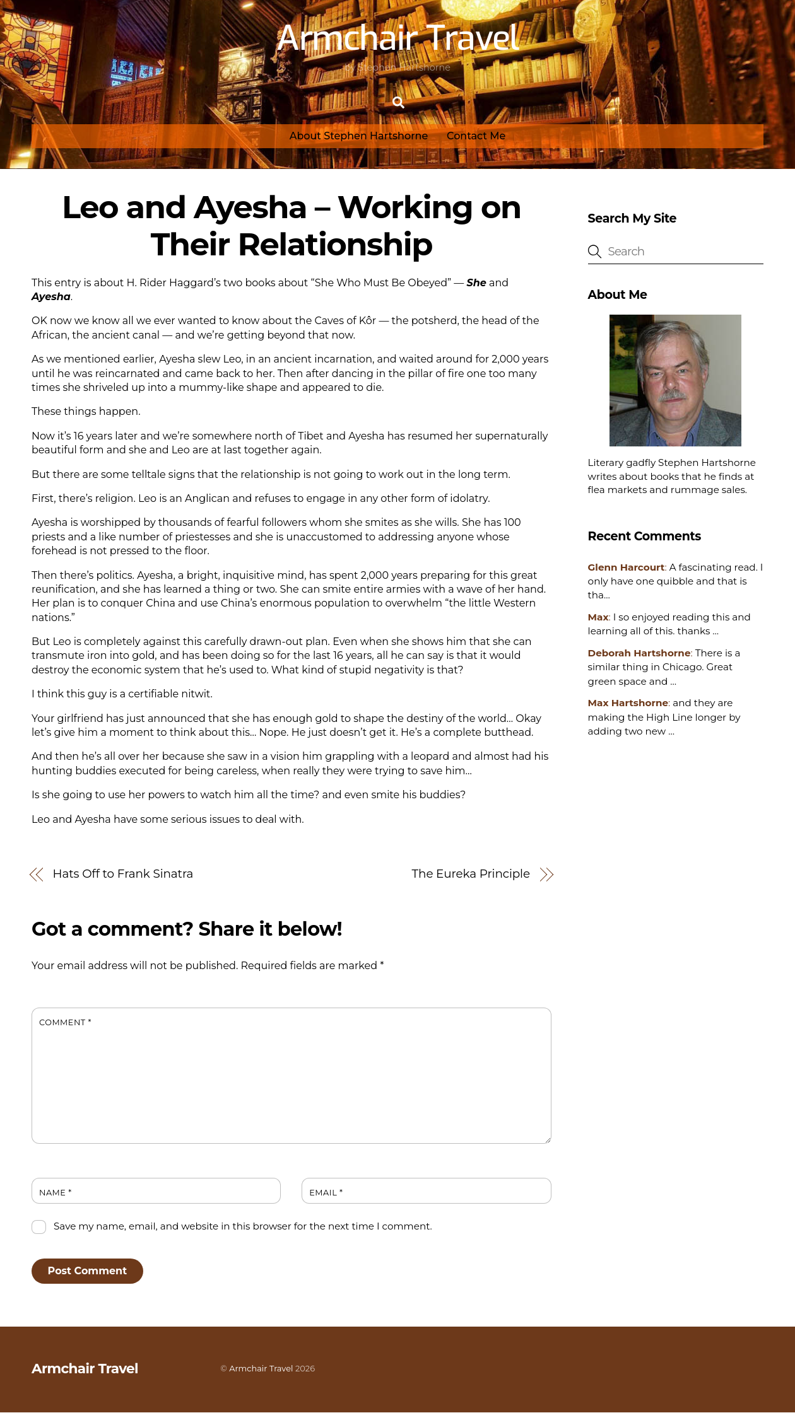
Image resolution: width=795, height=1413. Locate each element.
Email (326, 1193)
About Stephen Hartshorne (359, 136)
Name (55, 1193)
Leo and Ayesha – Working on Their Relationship (291, 226)
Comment (65, 1023)
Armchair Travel (261, 1369)
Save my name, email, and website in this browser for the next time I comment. (243, 1227)
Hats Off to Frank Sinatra (123, 874)
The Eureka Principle (471, 874)
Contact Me (476, 136)
